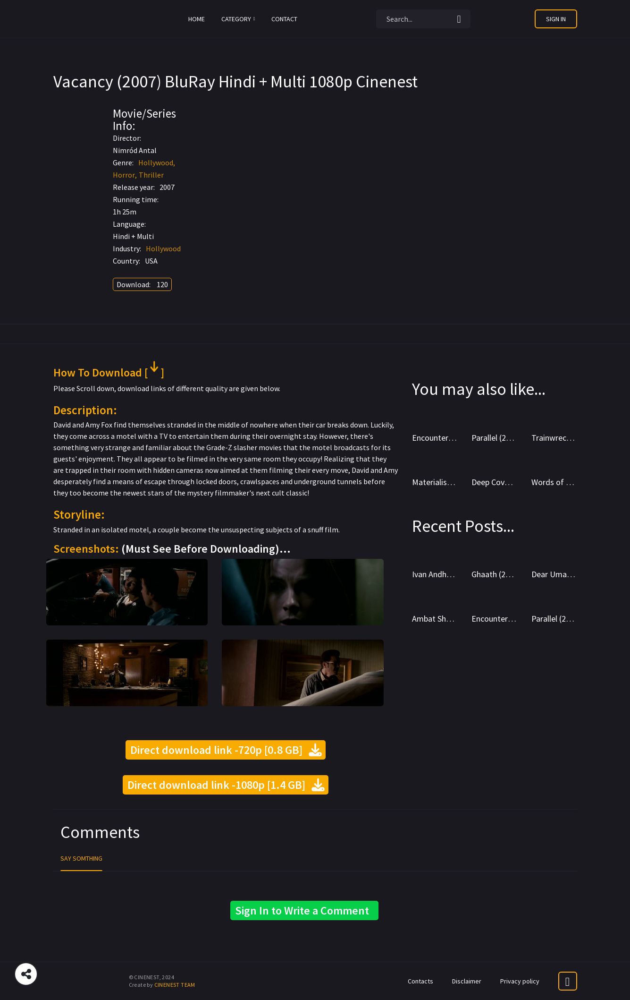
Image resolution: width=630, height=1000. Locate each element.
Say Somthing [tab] (81, 858)
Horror (124, 174)
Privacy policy (519, 981)
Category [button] (238, 19)
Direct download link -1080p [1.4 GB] (225, 785)
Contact (284, 19)
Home (196, 19)
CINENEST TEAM (174, 984)
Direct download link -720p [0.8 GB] (225, 750)
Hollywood (155, 162)
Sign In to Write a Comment (304, 910)
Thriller (151, 174)
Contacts (420, 981)
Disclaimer (466, 981)
